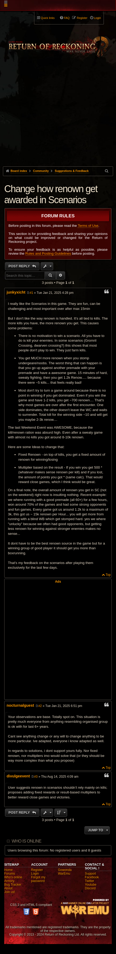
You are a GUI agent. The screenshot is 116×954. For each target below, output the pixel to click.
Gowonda (64, 870)
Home (8, 870)
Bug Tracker (12, 884)
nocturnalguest (20, 705)
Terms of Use (88, 226)
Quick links (48, 17)
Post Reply (19, 266)
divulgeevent (18, 776)
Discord (90, 888)
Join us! (9, 892)
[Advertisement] (58, 120)
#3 (36, 776)
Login (35, 873)
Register (37, 870)
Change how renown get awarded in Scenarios (50, 194)
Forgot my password (38, 879)
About (8, 888)
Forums (9, 873)
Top (108, 575)
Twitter (89, 881)
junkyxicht (16, 292)
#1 (31, 293)
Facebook (92, 877)
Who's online (13, 877)
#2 (40, 706)
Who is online (26, 841)
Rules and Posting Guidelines (48, 253)
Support (90, 873)
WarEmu (64, 873)
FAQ (67, 17)
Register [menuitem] (82, 17)
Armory (9, 881)
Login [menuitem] (97, 17)
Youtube (90, 884)
